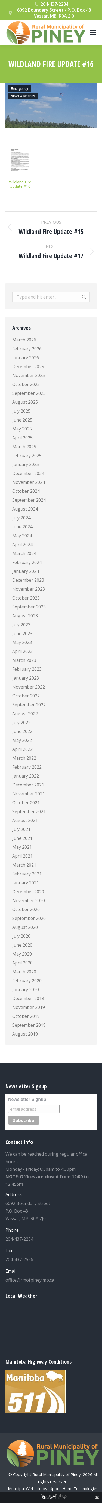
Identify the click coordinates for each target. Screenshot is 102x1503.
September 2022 (29, 705)
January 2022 (25, 776)
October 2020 (26, 909)
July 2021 (21, 829)
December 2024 (28, 473)
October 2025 (26, 384)
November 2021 (28, 794)
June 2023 (22, 633)
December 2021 (28, 785)
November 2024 (28, 482)
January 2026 (25, 358)
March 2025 (24, 447)
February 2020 (27, 981)
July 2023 (21, 625)
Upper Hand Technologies (73, 1488)
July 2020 (21, 936)
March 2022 (24, 758)
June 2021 (22, 838)
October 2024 (26, 491)
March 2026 (24, 340)
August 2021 (25, 820)
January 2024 (25, 571)
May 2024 (22, 536)
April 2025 (22, 438)
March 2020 (24, 972)
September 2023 (29, 607)
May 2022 (22, 740)
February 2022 (27, 767)
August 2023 (25, 616)
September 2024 (29, 500)
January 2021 (25, 883)
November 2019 (28, 1007)
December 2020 (28, 892)
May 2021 (22, 847)
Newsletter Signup (27, 1099)
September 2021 (29, 811)
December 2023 (28, 580)
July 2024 (21, 518)
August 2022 (25, 714)
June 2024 (22, 527)
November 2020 (28, 900)
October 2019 (26, 1016)
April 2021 (22, 856)
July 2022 (21, 722)
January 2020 (25, 989)
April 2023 (22, 651)
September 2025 (29, 393)
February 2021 (27, 874)
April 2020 (22, 963)
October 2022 (26, 696)
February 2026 (27, 349)
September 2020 (29, 918)
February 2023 (27, 669)
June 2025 (22, 420)
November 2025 (28, 375)
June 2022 (22, 731)
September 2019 (29, 1025)
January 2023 (25, 678)
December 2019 (28, 998)
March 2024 (24, 553)
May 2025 (22, 429)
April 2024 (22, 544)
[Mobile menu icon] (93, 32)
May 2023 (22, 642)
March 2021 (24, 865)
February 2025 (27, 455)
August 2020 (25, 927)
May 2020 (22, 954)
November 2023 (28, 589)
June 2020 (22, 945)
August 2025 (25, 402)
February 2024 (27, 562)
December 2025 (28, 366)
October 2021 (26, 803)
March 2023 (24, 660)
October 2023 (26, 598)
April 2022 (22, 749)
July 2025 (21, 411)
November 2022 (28, 687)
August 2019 (25, 1034)
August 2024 (25, 509)
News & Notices (23, 96)
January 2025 (25, 464)
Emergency (19, 89)
